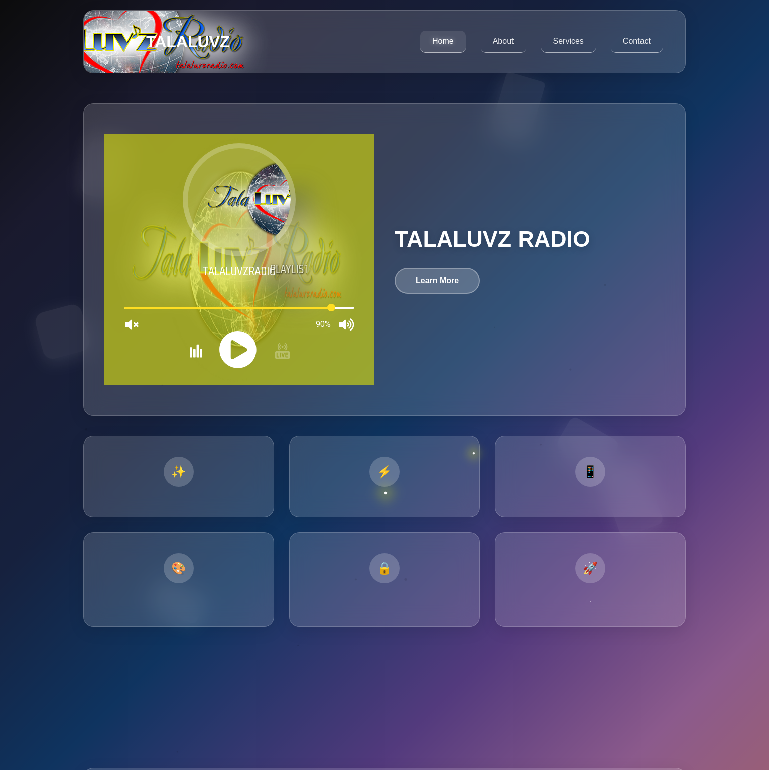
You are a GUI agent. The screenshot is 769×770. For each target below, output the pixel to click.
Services (568, 41)
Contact (637, 41)
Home (443, 41)
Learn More (437, 280)
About (503, 41)
